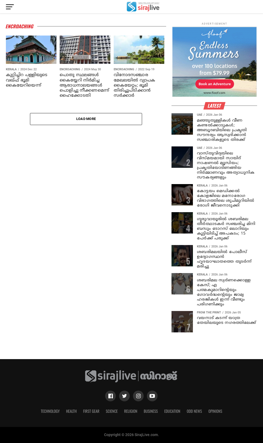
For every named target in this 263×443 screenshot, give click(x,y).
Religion (130, 411)
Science (112, 411)
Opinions (215, 411)
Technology (50, 411)
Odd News (194, 411)
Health (71, 411)
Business (151, 411)
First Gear (91, 411)
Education (172, 411)
